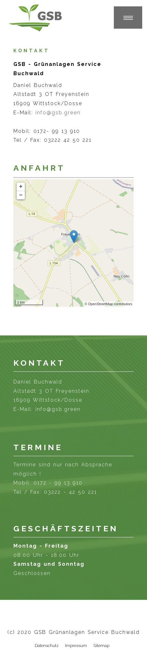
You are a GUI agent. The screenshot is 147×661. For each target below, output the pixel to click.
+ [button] (21, 186)
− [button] (21, 195)
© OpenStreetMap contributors (108, 304)
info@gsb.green (58, 113)
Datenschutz (47, 645)
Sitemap (101, 645)
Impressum (76, 645)
